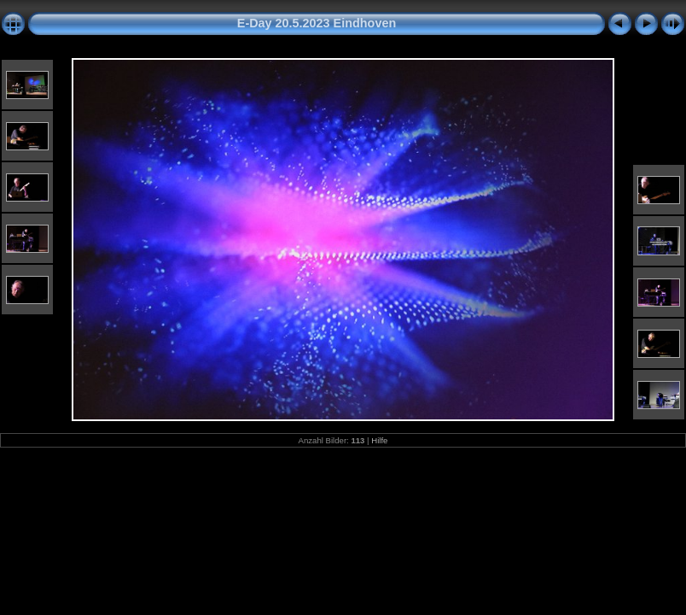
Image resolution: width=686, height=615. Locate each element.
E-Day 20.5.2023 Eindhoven (316, 23)
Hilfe (379, 440)
